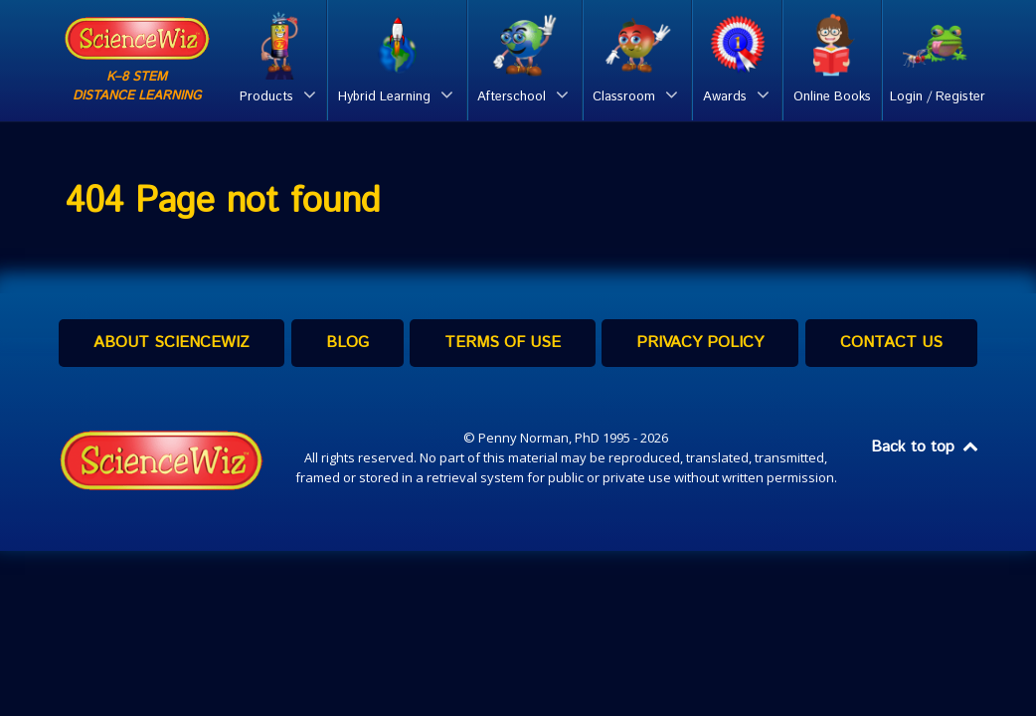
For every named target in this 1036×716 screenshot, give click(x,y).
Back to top (925, 447)
